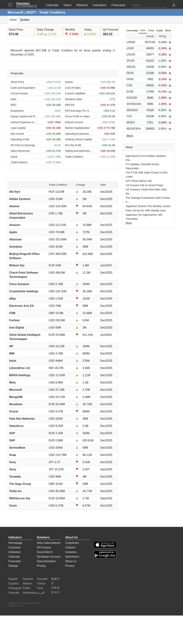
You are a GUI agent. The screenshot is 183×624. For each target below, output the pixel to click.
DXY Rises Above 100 (139, 180)
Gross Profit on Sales (77, 116)
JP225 (130, 60)
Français (13, 592)
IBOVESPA (133, 128)
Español (13, 583)
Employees (17, 110)
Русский (42, 578)
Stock (14, 156)
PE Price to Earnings (23, 145)
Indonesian (29, 592)
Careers (70, 547)
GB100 (130, 66)
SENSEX (132, 110)
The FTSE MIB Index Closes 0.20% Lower (146, 174)
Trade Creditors (74, 156)
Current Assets (19, 93)
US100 (130, 54)
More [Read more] (129, 135)
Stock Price (17, 81)
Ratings (13, 565)
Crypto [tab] (159, 30)
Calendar (14, 556)
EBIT (13, 104)
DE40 (130, 73)
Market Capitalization (77, 127)
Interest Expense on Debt (24, 122)
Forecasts (14, 561)
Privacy (69, 565)
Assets (69, 81)
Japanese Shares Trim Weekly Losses (148, 206)
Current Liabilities (75, 93)
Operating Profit (20, 139)
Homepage (15, 542)
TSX (129, 116)
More (129, 222)
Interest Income (74, 122)
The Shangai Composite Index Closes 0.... (148, 199)
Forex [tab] (151, 30)
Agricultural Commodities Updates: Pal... (146, 157)
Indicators (14, 552)
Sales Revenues (20, 150)
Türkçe (41, 583)
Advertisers (72, 556)
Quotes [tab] (24, 19)
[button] (174, 5)
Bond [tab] (167, 30)
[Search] (149, 5)
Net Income (17, 133)
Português (14, 588)
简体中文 (55, 581)
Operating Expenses (77, 133)
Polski (26, 588)
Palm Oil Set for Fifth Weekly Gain (146, 210)
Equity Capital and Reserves (24, 116)
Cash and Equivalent (23, 87)
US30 (130, 48)
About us (70, 561)
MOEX (130, 122)
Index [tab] (143, 30)
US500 (130, 42)
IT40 (129, 85)
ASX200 (131, 97)
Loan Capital (18, 127)
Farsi (40, 588)
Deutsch (28, 578)
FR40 (129, 79)
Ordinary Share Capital (78, 139)
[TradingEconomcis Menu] (11, 4)
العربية (41, 592)
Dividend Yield (73, 99)
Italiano (27, 583)
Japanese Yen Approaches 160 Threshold (144, 216)
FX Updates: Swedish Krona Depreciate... (142, 166)
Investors (71, 552)
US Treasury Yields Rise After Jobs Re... (146, 191)
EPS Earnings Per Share (78, 110)
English (13, 578)
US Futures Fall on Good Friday (144, 185)
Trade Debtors (19, 162)
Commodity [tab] (132, 30)
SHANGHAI (133, 103)
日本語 (55, 587)
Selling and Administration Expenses (78, 150)
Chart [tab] (13, 19)
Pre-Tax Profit (73, 145)
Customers (72, 542)
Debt (13, 99)
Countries (14, 547)
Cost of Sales (73, 87)
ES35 (129, 91)
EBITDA (70, 104)
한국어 (55, 592)
